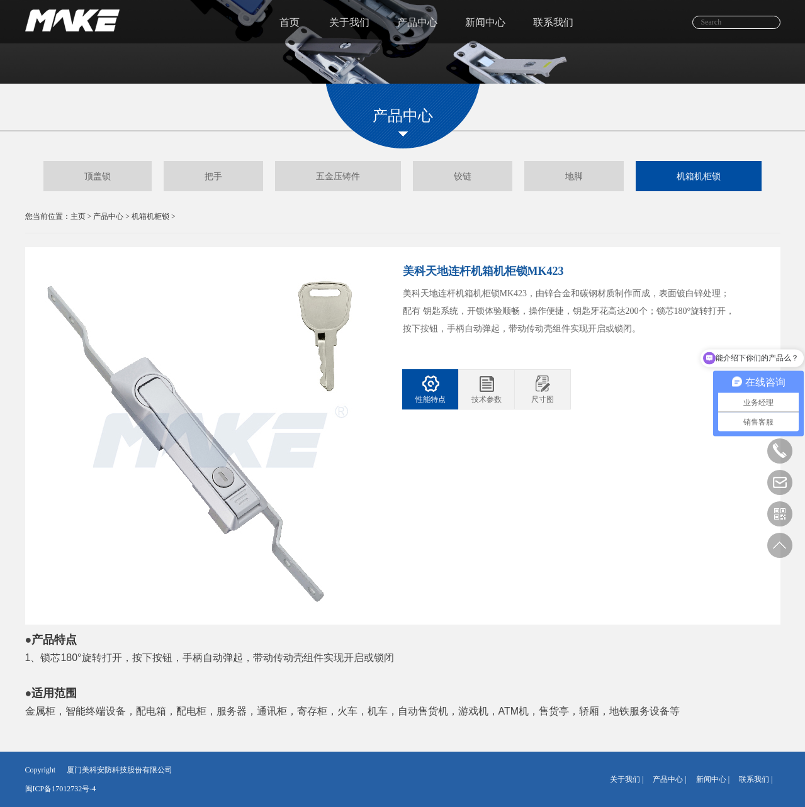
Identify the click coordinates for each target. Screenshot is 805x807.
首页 (289, 22)
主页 (78, 216)
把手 (213, 176)
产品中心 (417, 22)
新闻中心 (485, 22)
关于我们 (349, 22)
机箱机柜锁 (699, 176)
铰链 (462, 176)
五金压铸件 (338, 176)
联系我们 (553, 22)
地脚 (574, 176)
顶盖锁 (97, 176)
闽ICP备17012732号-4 (60, 789)
